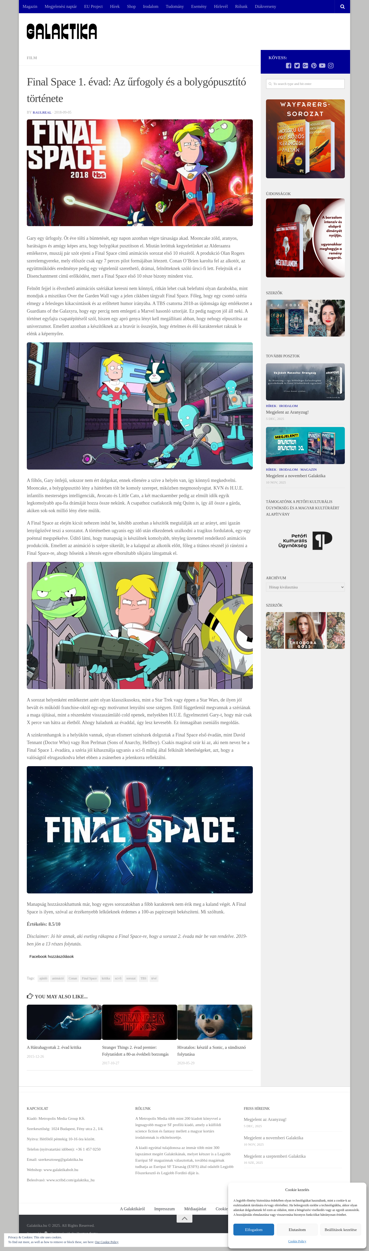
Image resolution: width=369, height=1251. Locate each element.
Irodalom (150, 6)
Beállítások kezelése (341, 1230)
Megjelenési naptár (61, 6)
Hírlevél (221, 6)
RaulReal (42, 112)
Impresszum (164, 1215)
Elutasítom (297, 1230)
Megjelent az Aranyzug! (287, 412)
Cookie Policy (297, 1241)
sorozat (131, 978)
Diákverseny (265, 6)
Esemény (199, 6)
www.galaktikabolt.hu (60, 1176)
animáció (58, 978)
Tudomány (175, 6)
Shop (131, 6)
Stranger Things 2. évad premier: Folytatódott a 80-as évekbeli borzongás (131, 1054)
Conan (73, 978)
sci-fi (118, 978)
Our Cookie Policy (107, 1242)
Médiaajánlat (195, 1215)
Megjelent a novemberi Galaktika (295, 475)
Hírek (115, 6)
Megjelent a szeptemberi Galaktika (275, 1162)
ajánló (43, 978)
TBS (143, 978)
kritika (106, 978)
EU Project (93, 6)
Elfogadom (254, 1230)
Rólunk (241, 6)
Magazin (30, 6)
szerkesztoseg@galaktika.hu (60, 1166)
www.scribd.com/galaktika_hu (71, 1187)
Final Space (89, 978)
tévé (154, 978)
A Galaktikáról (132, 1215)
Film (32, 57)
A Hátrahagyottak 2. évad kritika (56, 1047)
